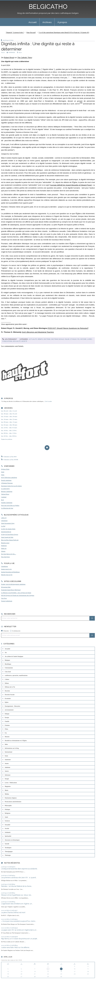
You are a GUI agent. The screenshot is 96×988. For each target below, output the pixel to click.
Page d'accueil (31, 32)
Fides (2, 474)
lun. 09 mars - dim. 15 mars (9, 422)
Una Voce (4, 598)
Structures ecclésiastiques (12, 840)
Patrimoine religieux (11, 798)
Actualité (33, 339)
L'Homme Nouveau (7, 483)
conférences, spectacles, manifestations (16, 675)
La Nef (3, 526)
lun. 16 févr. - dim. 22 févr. (9, 430)
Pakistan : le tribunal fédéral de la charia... (16, 886)
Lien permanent (9, 339)
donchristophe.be (6, 531)
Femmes (7, 725)
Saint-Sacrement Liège (7, 523)
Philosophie (8, 805)
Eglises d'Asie (5, 469)
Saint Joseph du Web (7, 537)
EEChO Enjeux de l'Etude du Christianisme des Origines (17, 595)
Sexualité (17, 341)
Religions (7, 813)
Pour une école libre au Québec (10, 505)
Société (24, 341)
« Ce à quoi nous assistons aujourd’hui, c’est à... (18, 921)
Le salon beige (5, 488)
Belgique (7, 660)
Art (6, 652)
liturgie (7, 778)
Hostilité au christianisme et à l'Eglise (16, 740)
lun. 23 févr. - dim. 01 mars (9, 427)
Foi (78, 339)
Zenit (2, 472)
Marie (6, 790)
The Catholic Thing (24, 58)
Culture (7, 679)
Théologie (8, 855)
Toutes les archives (6, 439)
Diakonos (4, 545)
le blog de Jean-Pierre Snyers (9, 534)
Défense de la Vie (10, 687)
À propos (62, 22)
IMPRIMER (11, 52)
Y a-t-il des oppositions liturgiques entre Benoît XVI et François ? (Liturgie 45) (64, 32)
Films (6, 729)
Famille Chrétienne (6, 502)
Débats (40, 339)
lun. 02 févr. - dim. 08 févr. (9, 436)
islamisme (8, 759)
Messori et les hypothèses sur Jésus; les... (16, 895)
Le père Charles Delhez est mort (13, 912)
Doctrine (47, 339)
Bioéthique (8, 664)
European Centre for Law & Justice (11, 486)
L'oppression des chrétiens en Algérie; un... (17, 904)
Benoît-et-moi (5, 543)
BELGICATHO (48, 6)
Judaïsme (7, 767)
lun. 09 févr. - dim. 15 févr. (9, 433)
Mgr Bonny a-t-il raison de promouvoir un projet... (19, 939)
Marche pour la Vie (6, 574)
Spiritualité (8, 836)
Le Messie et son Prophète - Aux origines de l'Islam (16, 592)
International (8, 752)
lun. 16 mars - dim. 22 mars (9, 419)
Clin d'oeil (8, 671)
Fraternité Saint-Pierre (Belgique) (11, 590)
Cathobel (3, 497)
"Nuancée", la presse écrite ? (15, 32)
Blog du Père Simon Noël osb (9, 540)
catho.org (4, 517)
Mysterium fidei (6, 587)
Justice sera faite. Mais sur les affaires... (15, 947)
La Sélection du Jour (7, 508)
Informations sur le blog (12, 748)
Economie (8, 698)
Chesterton (4, 520)
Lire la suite (48, 401)
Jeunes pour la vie (6, 569)
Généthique (4, 566)
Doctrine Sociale (57, 339)
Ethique (73, 339)
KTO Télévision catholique (9, 477)
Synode (7, 843)
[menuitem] (32, 22)
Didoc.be (3, 548)
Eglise (67, 339)
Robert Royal (9, 58)
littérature (7, 775)
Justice (7, 771)
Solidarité (8, 832)
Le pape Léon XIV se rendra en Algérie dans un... (19, 930)
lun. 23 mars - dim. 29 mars (9, 416)
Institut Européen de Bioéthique (10, 572)
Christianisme (9, 668)
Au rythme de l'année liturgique (14, 656)
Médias (7, 794)
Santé (6, 817)
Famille (7, 721)
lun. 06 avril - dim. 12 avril (9, 411)
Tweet (3, 52)
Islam (6, 756)
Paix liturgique (5, 557)
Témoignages (9, 851)
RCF (2, 500)
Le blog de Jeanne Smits (8, 529)
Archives (47, 22)
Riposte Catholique (6, 491)
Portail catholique (6, 480)
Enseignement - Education (12, 706)
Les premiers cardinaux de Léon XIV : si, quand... (19, 877)
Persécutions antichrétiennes (13, 801)
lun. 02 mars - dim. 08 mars (9, 425)
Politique (7, 809)
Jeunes (7, 763)
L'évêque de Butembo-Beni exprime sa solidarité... (19, 869)
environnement (9, 710)
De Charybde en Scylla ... (8, 554)
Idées (6, 744)
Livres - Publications (11, 782)
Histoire (83, 339)
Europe (7, 717)
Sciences (7, 821)
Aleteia (3, 551)
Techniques (8, 847)
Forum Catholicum (6, 601)
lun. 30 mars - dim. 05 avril (9, 414)
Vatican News (5, 494)
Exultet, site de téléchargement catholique (13, 584)
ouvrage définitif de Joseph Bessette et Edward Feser (70, 185)
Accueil (33, 22)
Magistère (8, 786)
